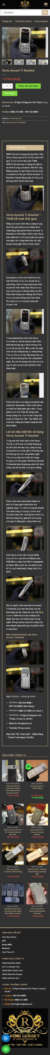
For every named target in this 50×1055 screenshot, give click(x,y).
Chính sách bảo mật (10, 978)
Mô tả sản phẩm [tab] (17, 148)
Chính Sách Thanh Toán (12, 970)
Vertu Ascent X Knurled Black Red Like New (37, 911)
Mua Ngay (10, 93)
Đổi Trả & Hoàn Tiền (11, 967)
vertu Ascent (41, 21)
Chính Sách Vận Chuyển (12, 974)
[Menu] (4, 4)
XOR (4, 941)
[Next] (47, 64)
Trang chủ (7, 21)
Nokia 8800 (7, 945)
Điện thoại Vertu (23, 21)
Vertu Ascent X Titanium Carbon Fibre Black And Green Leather (13, 789)
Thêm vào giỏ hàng (28, 86)
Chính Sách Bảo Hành (11, 963)
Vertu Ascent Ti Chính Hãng (37, 787)
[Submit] (45, 12)
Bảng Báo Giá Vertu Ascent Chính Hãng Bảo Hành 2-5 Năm (12, 911)
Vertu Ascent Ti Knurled (16, 122)
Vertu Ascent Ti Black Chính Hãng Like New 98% (37, 871)
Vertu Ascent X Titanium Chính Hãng (13, 870)
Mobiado (6, 948)
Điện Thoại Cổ (8, 952)
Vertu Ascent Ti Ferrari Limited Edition (37, 832)
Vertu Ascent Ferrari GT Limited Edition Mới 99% (13, 832)
